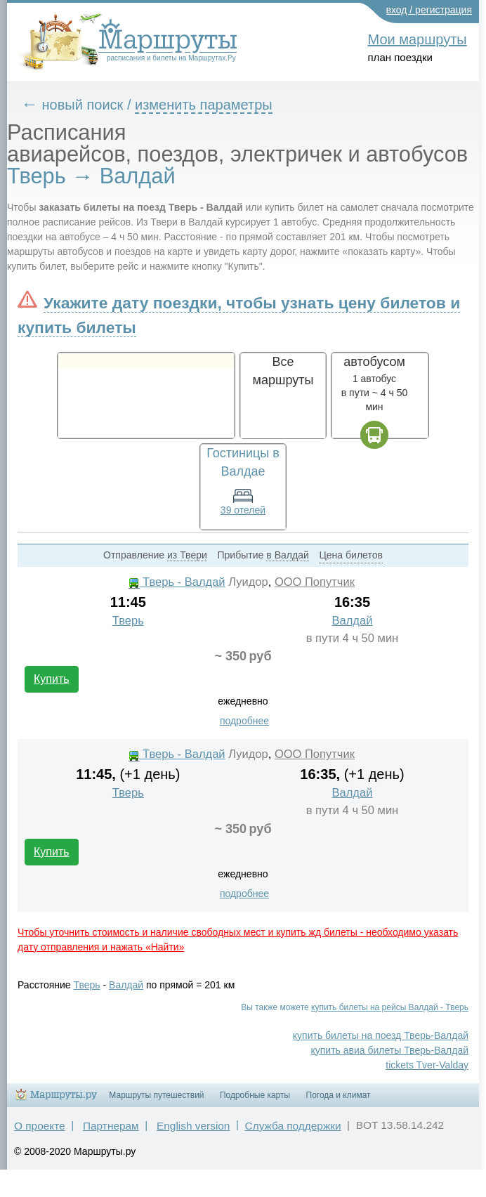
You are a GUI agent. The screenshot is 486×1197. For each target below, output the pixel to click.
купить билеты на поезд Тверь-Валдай (380, 1035)
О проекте (39, 1126)
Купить (52, 679)
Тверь (128, 620)
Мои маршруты (417, 39)
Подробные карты (255, 1095)
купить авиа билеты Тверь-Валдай (389, 1050)
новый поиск (83, 104)
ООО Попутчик (315, 582)
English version (193, 1126)
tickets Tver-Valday (427, 1065)
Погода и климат (338, 1095)
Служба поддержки (293, 1126)
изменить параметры (203, 104)
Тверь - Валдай (177, 582)
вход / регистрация (429, 9)
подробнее (244, 720)
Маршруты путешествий (156, 1095)
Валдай (352, 620)
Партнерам (111, 1126)
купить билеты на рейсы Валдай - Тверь (389, 1007)
